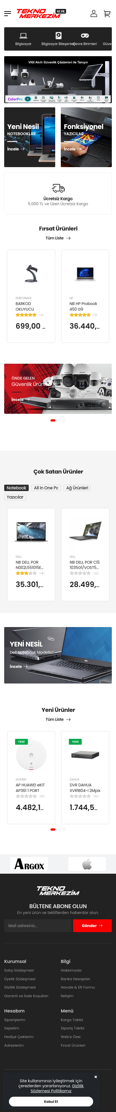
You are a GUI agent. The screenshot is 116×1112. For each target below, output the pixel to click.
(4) (42, 573)
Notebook (16, 488)
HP (71, 298)
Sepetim (11, 1028)
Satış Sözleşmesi (19, 970)
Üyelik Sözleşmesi (19, 979)
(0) (95, 573)
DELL (19, 556)
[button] (53, 420)
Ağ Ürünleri (77, 488)
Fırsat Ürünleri (73, 1045)
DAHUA (74, 780)
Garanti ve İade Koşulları (26, 996)
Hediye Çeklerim (18, 1036)
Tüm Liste (54, 238)
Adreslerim (14, 1045)
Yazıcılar (15, 497)
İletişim (67, 996)
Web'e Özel (71, 1036)
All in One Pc (46, 488)
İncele (13, 149)
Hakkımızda (71, 970)
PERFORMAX (24, 298)
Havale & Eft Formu (78, 987)
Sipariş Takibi (72, 1028)
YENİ (21, 741)
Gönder (92, 925)
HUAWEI (21, 780)
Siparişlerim (14, 1019)
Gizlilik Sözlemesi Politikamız (57, 1088)
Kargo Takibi (72, 1019)
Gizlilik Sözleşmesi (20, 987)
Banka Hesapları (75, 979)
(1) (41, 315)
